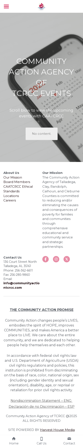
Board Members (16, 183)
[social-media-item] (45, 261)
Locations (11, 197)
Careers (9, 202)
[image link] (41, 6)
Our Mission (12, 179)
